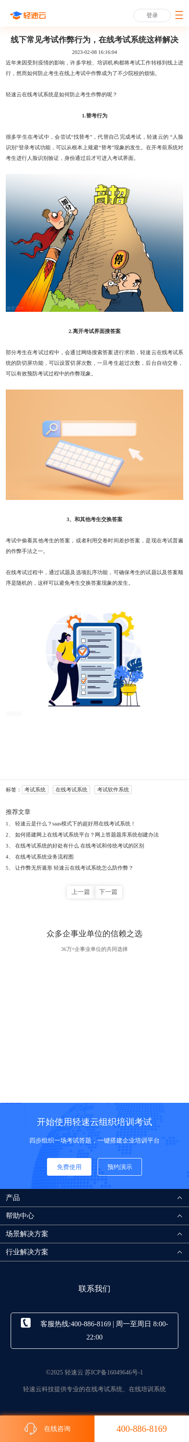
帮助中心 (97, 1215)
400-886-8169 (142, 1429)
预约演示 (119, 1167)
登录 (152, 15)
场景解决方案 (97, 1234)
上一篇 (80, 892)
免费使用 (69, 1167)
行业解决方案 (97, 1252)
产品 (97, 1197)
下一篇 (108, 892)
